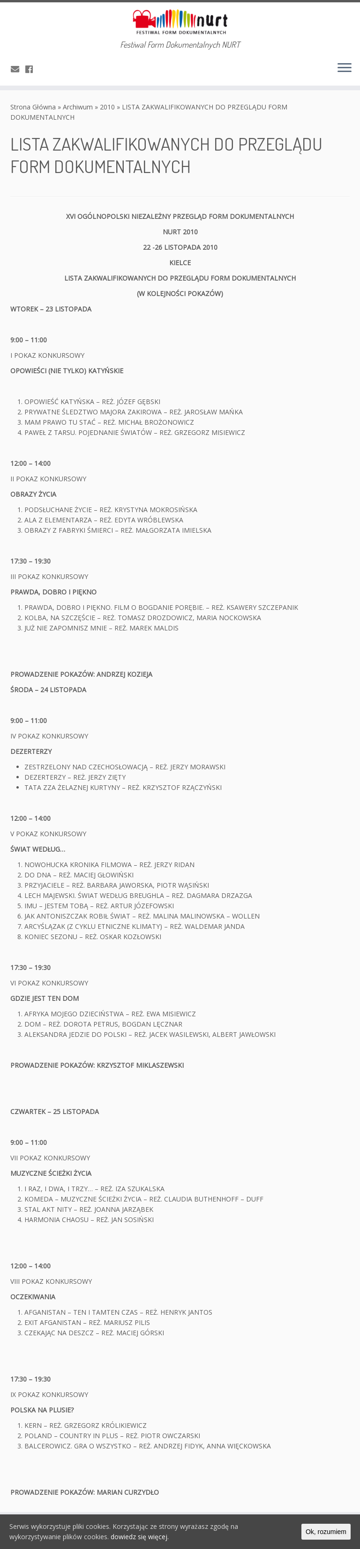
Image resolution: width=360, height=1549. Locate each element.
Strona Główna (33, 106)
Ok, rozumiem (326, 1531)
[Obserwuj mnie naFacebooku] (32, 69)
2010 (107, 106)
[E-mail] (18, 69)
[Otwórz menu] (345, 69)
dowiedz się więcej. (140, 1536)
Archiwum (78, 106)
